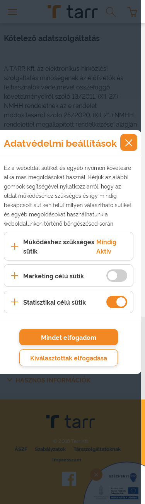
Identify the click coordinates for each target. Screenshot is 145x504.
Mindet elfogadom (68, 337)
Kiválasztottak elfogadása (68, 357)
